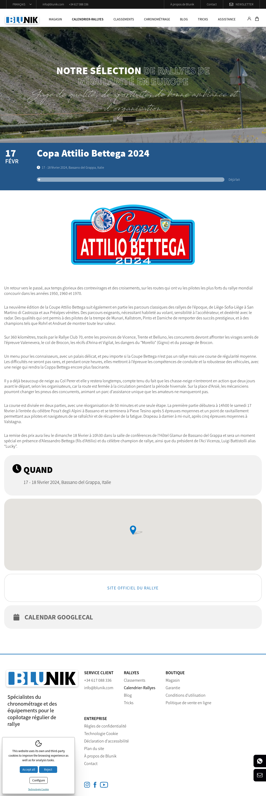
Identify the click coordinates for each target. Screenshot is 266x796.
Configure (38, 780)
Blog (184, 19)
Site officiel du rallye (133, 587)
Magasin (55, 19)
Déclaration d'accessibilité (106, 741)
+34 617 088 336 (78, 4)
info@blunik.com (53, 4)
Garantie (173, 687)
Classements (123, 19)
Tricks (203, 19)
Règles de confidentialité (105, 726)
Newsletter (244, 4)
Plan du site (94, 748)
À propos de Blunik (182, 4)
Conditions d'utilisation (186, 695)
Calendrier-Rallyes (87, 19)
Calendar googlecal (53, 617)
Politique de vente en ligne (188, 702)
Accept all (28, 769)
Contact (212, 4)
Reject (48, 769)
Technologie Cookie (101, 733)
